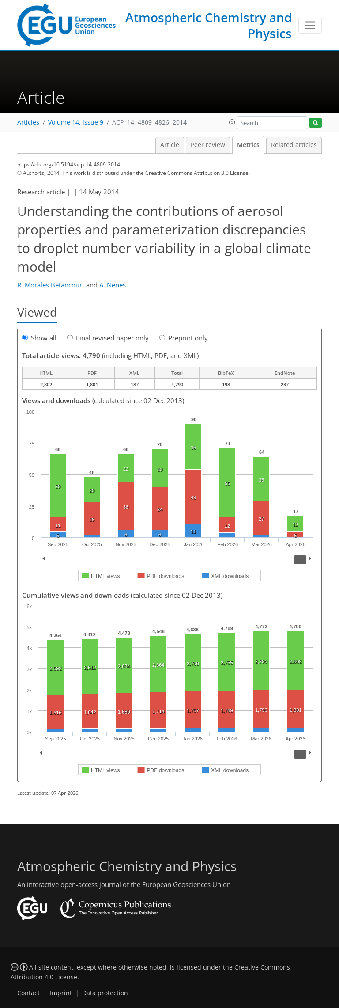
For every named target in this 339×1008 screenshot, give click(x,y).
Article (169, 145)
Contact (28, 993)
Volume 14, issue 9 (75, 122)
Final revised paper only (108, 337)
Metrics (248, 145)
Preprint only (183, 337)
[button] (232, 122)
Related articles (294, 145)
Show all (39, 337)
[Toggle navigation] (310, 25)
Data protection (105, 993)
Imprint (61, 993)
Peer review (208, 145)
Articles (28, 122)
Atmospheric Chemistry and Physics (208, 25)
